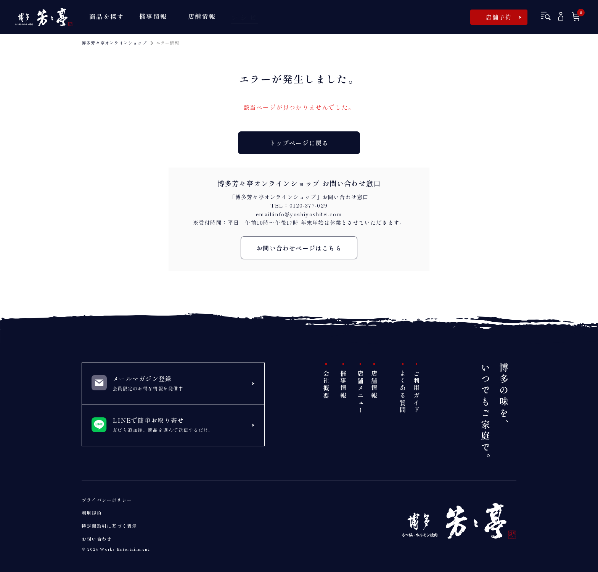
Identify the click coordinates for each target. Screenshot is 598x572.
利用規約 (92, 513)
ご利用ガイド (416, 392)
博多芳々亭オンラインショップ (114, 43)
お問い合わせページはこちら (299, 247)
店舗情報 (374, 384)
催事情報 (343, 384)
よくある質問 (402, 392)
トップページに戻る (299, 142)
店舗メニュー (360, 392)
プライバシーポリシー (107, 500)
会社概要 (326, 384)
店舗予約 (499, 17)
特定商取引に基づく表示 (109, 525)
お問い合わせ (97, 538)
